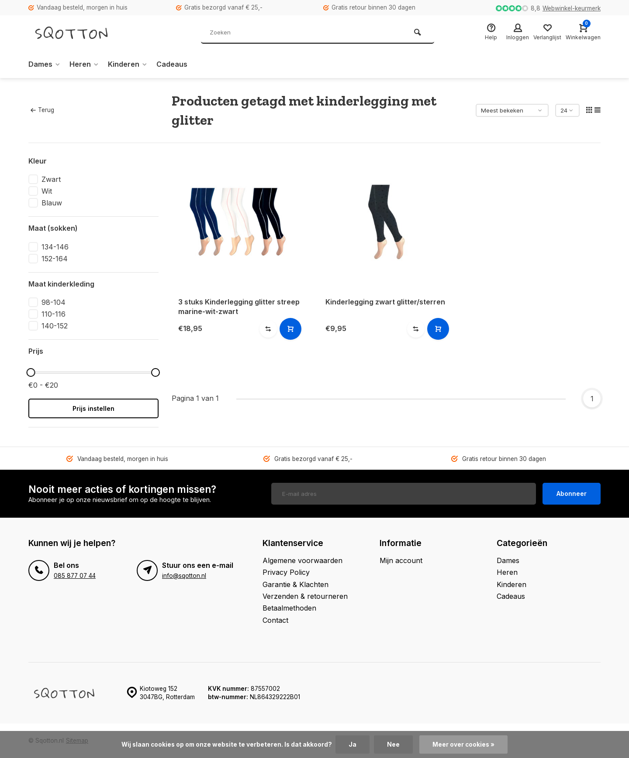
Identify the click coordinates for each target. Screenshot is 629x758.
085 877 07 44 (75, 575)
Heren (84, 64)
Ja (352, 744)
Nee (393, 744)
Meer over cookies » (463, 744)
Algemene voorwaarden (302, 560)
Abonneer (571, 493)
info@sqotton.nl (184, 575)
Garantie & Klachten (295, 584)
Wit (46, 191)
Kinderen (128, 64)
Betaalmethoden (289, 608)
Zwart (51, 179)
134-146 (55, 246)
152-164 (54, 258)
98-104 (53, 302)
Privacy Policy (286, 572)
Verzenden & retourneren (305, 596)
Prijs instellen (93, 408)
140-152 (54, 325)
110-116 (53, 314)
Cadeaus (171, 64)
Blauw (51, 202)
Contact (275, 620)
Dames (44, 64)
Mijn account (401, 560)
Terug (42, 109)
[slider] (30, 372)
